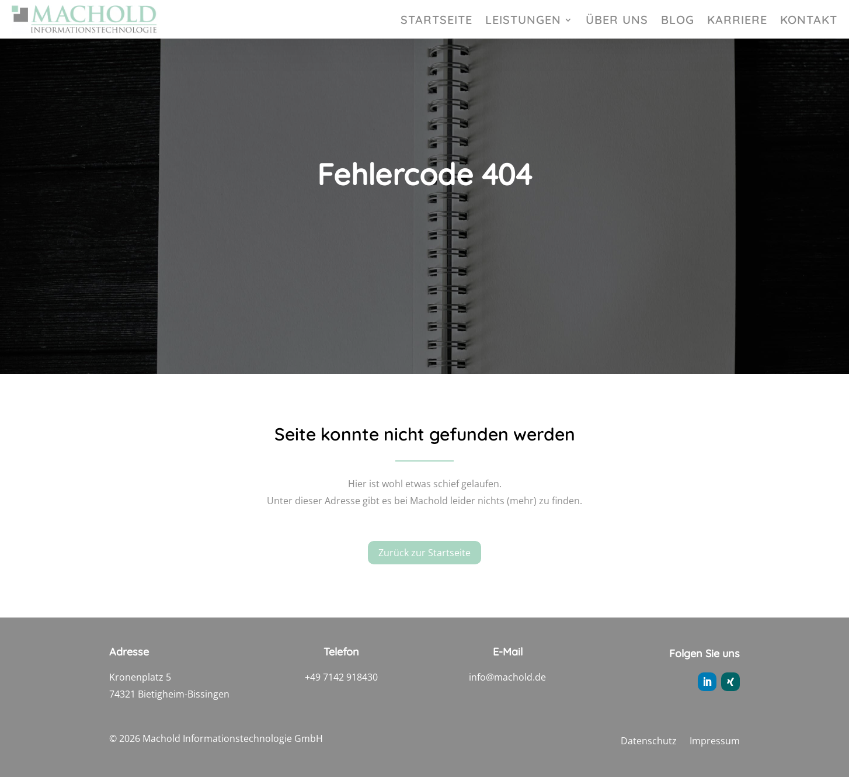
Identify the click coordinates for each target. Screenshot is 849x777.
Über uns (617, 21)
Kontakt (808, 21)
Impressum (715, 742)
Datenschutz (649, 742)
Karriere (737, 21)
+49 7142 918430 (341, 677)
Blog (677, 21)
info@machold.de (507, 677)
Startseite (436, 21)
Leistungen (523, 21)
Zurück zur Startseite (425, 555)
